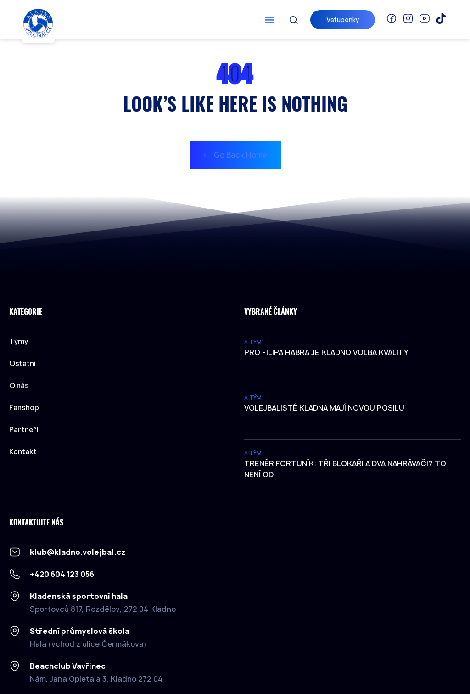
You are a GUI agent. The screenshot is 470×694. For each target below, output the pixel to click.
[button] (269, 19)
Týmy (21, 341)
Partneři (23, 429)
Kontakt (23, 451)
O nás (19, 385)
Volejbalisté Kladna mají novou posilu (324, 408)
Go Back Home (235, 155)
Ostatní (24, 363)
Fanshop (24, 407)
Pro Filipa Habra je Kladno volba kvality (326, 352)
